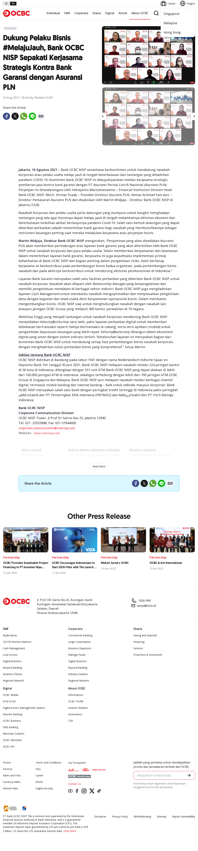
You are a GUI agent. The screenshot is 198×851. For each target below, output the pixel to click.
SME (67, 13)
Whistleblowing (142, 816)
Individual (53, 13)
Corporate (81, 13)
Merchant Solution (13, 733)
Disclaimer (100, 816)
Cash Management (14, 648)
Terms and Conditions (48, 762)
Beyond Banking (12, 667)
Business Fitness (12, 674)
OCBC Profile (75, 701)
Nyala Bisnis (10, 635)
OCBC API (9, 746)
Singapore (171, 13)
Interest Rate (10, 788)
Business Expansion (79, 648)
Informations (75, 695)
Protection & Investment (147, 654)
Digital (109, 13)
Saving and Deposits (145, 635)
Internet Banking (12, 714)
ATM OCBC (9, 701)
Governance (75, 714)
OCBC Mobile (11, 695)
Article (123, 13)
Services (138, 648)
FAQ (38, 769)
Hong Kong (172, 32)
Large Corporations (79, 641)
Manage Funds (76, 654)
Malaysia (170, 23)
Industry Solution (78, 674)
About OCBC (139, 13)
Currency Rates (12, 782)
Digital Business (12, 661)
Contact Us (74, 784)
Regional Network (13, 680)
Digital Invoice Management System (24, 707)
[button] (189, 775)
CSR (70, 720)
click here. (70, 831)
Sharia (96, 13)
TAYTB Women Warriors (17, 641)
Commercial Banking (80, 635)
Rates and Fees (12, 775)
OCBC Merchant (12, 740)
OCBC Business (12, 720)
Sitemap (161, 816)
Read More (99, 466)
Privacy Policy (120, 816)
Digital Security (44, 788)
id (6, 3)
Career (39, 775)
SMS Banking (10, 727)
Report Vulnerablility (183, 816)
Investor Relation (78, 707)
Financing (138, 641)
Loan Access (10, 654)
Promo (7, 762)
